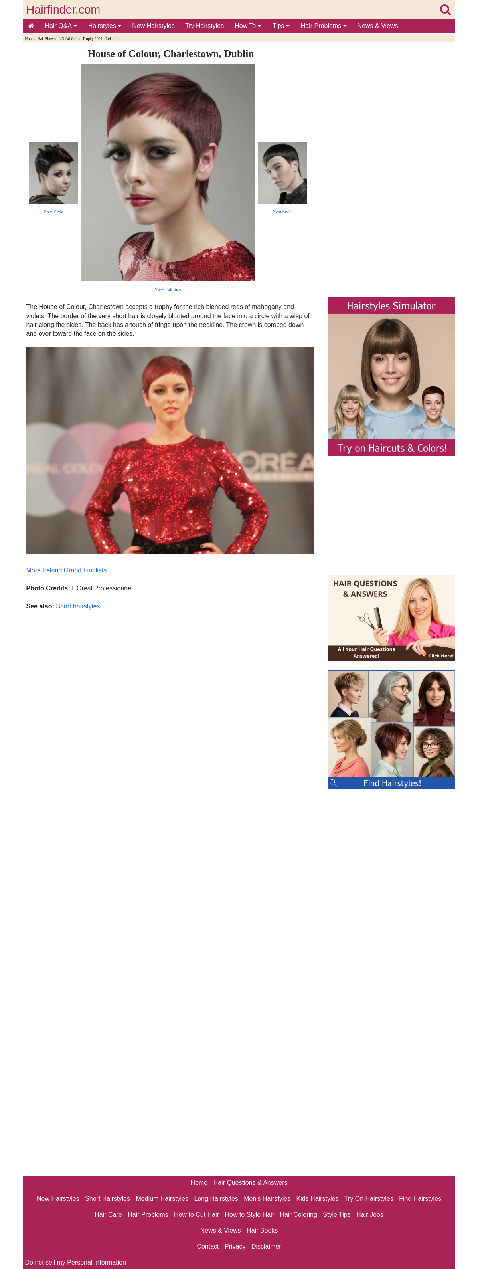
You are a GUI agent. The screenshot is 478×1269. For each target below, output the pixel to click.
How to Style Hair (249, 1214)
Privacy (235, 1246)
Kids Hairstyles (317, 1198)
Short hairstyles (78, 606)
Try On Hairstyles (368, 1198)
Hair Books (262, 1230)
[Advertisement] (171, 696)
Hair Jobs (369, 1214)
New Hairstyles (153, 25)
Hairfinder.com (63, 9)
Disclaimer (266, 1246)
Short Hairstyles (107, 1198)
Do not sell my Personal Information (75, 1262)
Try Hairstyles (204, 25)
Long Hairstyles (216, 1198)
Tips (281, 25)
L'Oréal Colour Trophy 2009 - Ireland (88, 38)
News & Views (378, 25)
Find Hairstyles (420, 1198)
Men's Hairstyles (267, 1198)
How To (248, 25)
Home (29, 38)
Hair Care (108, 1214)
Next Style (282, 211)
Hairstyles (105, 25)
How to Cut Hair (196, 1214)
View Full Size (168, 289)
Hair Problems (324, 25)
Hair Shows (46, 38)
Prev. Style (53, 211)
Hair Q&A (61, 25)
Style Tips (336, 1214)
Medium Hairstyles (162, 1198)
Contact (208, 1246)
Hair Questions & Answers (250, 1182)
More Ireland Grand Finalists (66, 570)
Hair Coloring (298, 1214)
